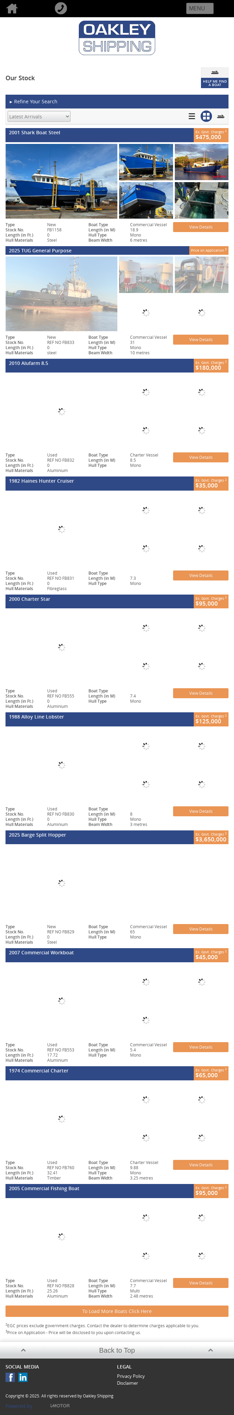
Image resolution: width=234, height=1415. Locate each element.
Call (73, 8)
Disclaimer (127, 1383)
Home (24, 8)
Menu (197, 8)
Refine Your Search (33, 101)
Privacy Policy (131, 1376)
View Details (201, 227)
